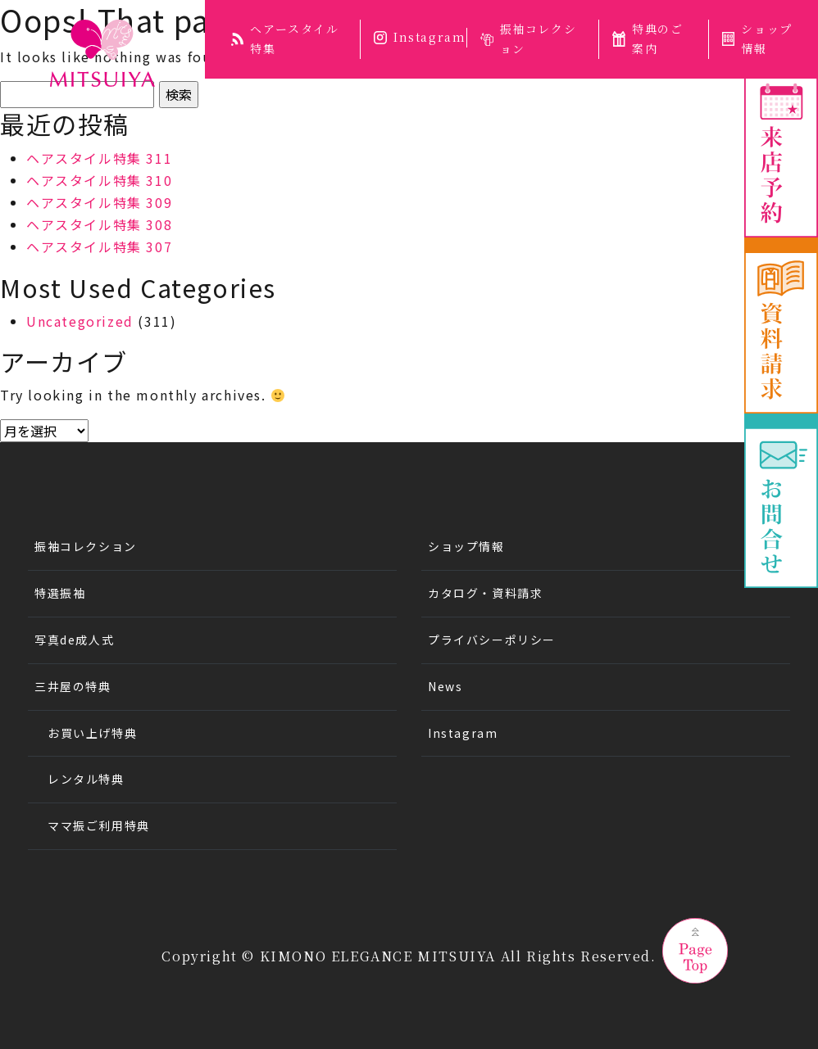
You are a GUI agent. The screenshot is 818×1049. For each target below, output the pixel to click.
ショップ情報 (466, 546)
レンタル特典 (86, 779)
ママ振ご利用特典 (99, 825)
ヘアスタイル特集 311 (99, 158)
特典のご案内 (647, 38)
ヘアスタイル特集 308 (99, 224)
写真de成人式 (74, 639)
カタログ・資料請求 (485, 593)
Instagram (420, 37)
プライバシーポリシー (492, 639)
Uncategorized (80, 321)
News (445, 686)
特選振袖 (59, 593)
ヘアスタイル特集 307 (99, 246)
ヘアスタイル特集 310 (99, 180)
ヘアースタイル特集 (285, 38)
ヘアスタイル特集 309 (99, 202)
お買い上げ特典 (92, 733)
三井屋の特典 (72, 686)
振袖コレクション (528, 38)
